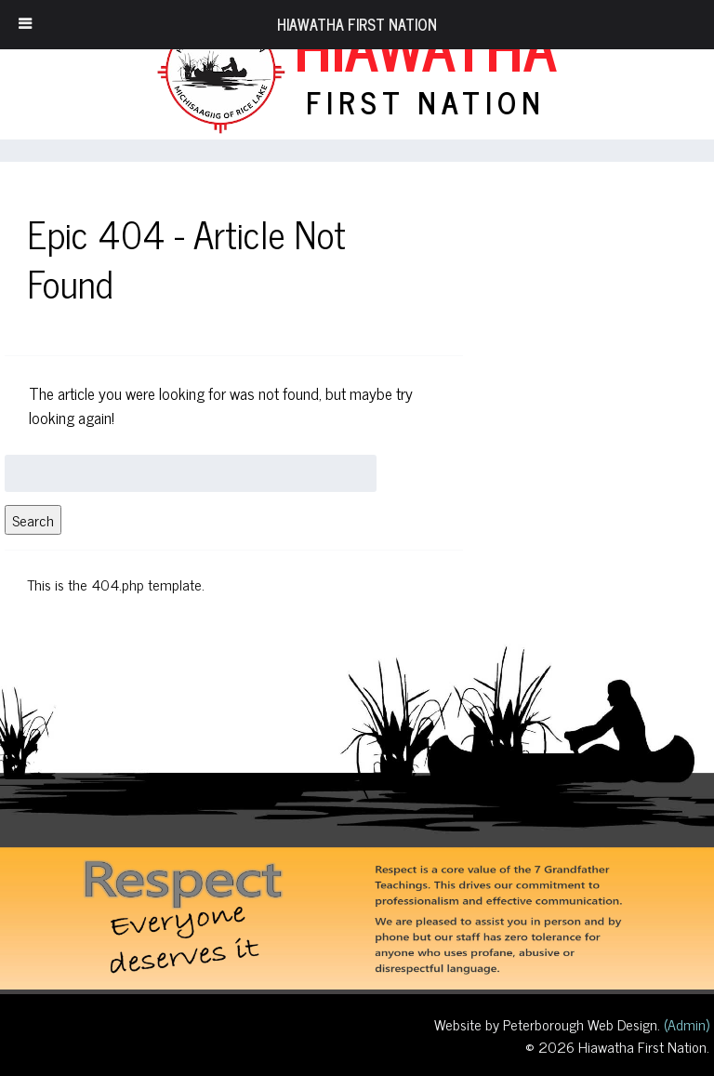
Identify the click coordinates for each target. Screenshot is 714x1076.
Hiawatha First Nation (357, 24)
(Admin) (684, 1024)
